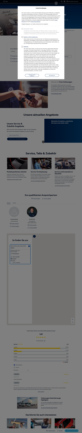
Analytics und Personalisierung (29, 37)
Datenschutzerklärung (35, 21)
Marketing (25, 47)
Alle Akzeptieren (52, 75)
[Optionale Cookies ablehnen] (32, 75)
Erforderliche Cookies (27, 29)
